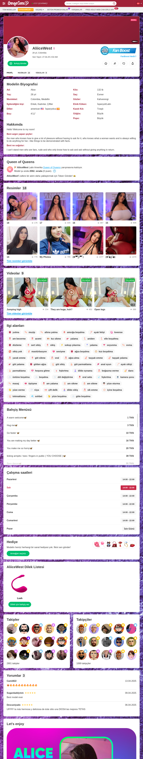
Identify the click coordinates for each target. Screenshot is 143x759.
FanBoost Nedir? (128, 56)
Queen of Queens (52, 167)
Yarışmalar (77, 10)
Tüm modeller (9, 10)
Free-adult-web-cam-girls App (100, 9)
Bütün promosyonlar (58, 9)
